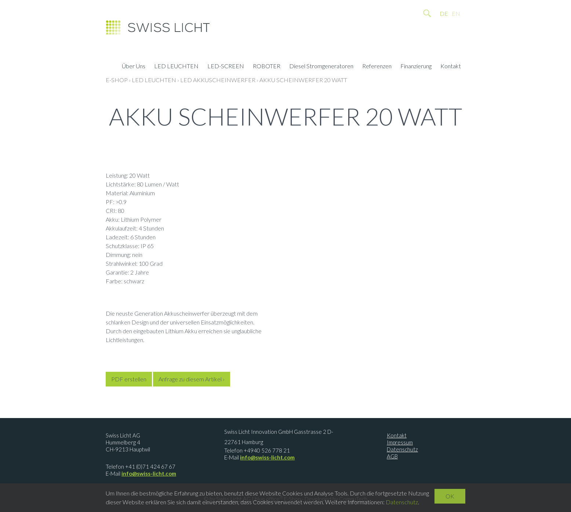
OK (449, 496)
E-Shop (117, 79)
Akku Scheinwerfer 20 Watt (303, 79)
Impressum (400, 442)
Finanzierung (416, 66)
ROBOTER (266, 66)
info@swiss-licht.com (148, 473)
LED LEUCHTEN (176, 66)
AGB (392, 456)
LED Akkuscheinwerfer (217, 79)
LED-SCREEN (225, 66)
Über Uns (133, 66)
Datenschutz (402, 449)
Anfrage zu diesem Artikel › (192, 378)
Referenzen (377, 66)
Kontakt (450, 66)
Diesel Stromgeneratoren (321, 66)
